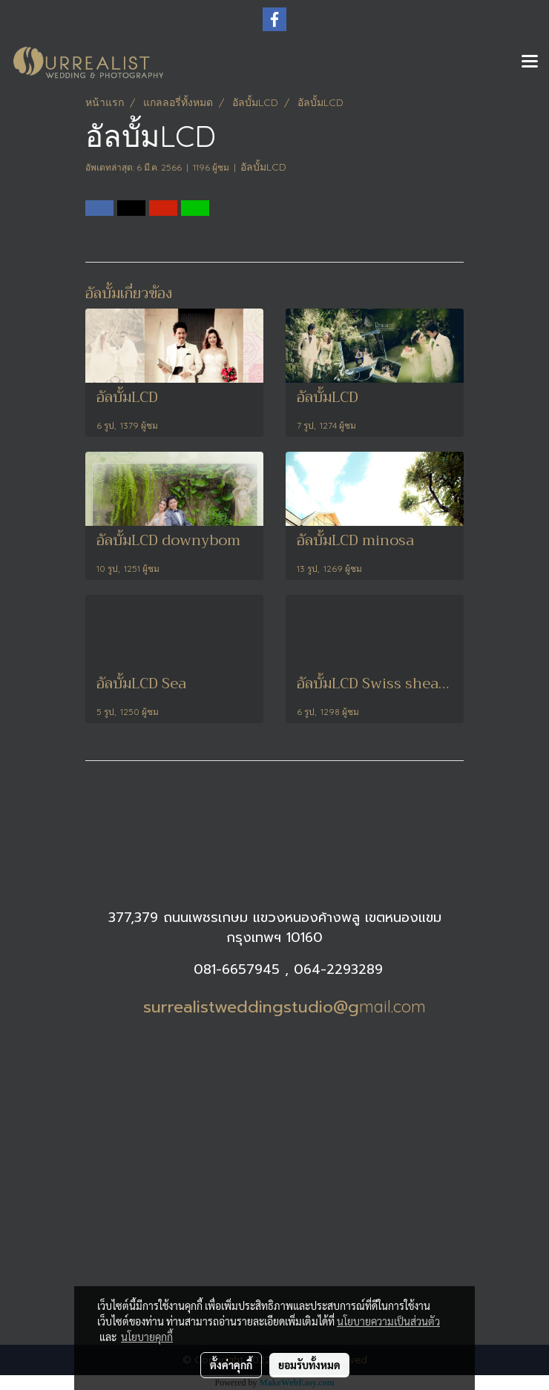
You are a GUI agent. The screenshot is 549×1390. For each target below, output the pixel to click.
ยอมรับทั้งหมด (309, 1364)
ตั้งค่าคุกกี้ (231, 1364)
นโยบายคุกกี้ (147, 1336)
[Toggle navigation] (529, 62)
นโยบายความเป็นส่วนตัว (388, 1321)
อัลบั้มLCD (263, 167)
